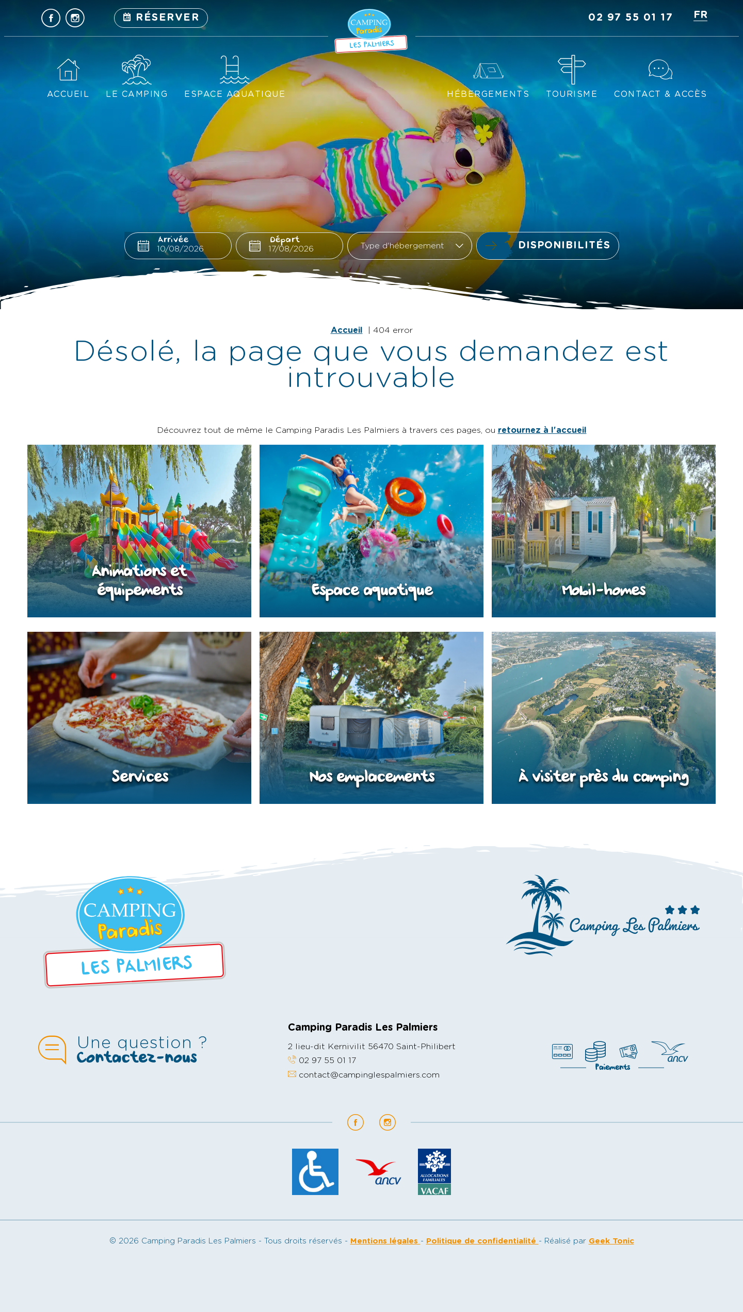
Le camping (137, 94)
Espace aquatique (234, 94)
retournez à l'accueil (542, 430)
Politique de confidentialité (482, 1241)
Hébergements (488, 94)
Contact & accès (660, 94)
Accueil (68, 94)
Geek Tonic (611, 1241)
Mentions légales (385, 1241)
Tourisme (571, 94)
